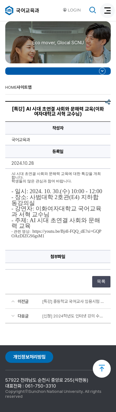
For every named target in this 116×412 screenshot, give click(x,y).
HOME (11, 87)
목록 (101, 281)
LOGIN (72, 10)
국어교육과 (27, 10)
